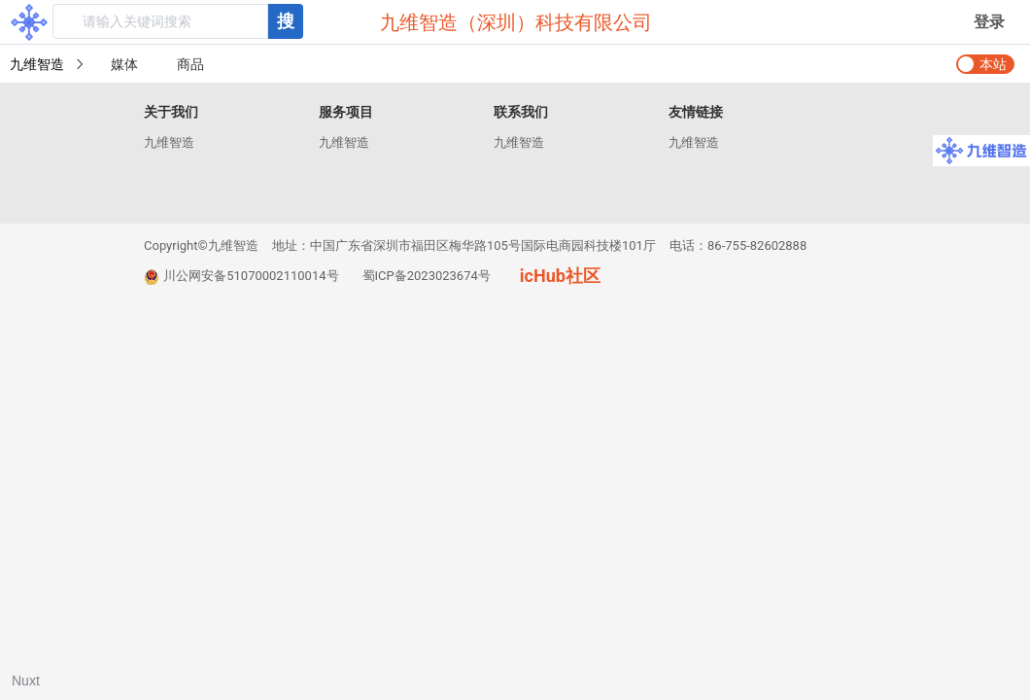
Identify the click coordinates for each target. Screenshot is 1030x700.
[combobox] (177, 21)
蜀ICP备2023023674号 (426, 275)
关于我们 (171, 112)
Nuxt (26, 680)
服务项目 (346, 112)
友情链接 (696, 112)
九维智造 (169, 142)
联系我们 (521, 112)
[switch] (985, 64)
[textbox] (160, 21)
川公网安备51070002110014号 (241, 276)
